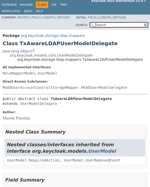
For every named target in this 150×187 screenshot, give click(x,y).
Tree (63, 4)
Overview (9, 4)
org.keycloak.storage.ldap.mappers (53, 36)
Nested (23, 17)
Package (26, 4)
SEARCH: (82, 25)
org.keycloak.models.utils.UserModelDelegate (51, 55)
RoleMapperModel (19, 73)
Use (54, 4)
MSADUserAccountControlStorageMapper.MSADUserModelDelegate (65, 87)
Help (39, 11)
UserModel (47, 73)
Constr (48, 17)
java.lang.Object (17, 51)
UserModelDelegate (38, 104)
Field (36, 17)
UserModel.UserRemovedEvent (92, 160)
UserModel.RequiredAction (33, 160)
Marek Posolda (16, 118)
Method (63, 17)
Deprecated (11, 11)
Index (28, 11)
